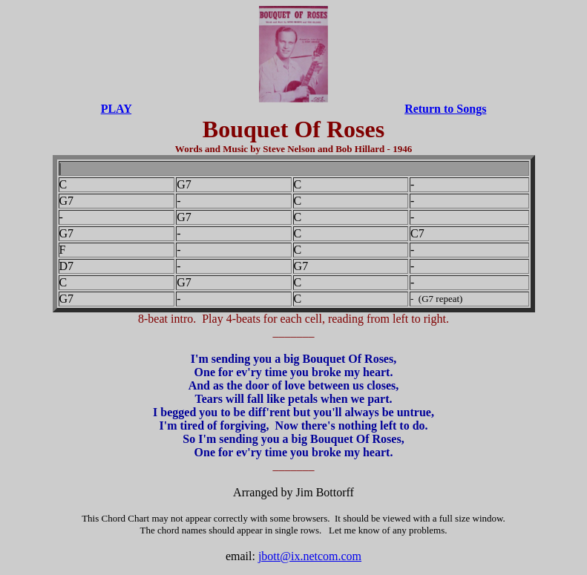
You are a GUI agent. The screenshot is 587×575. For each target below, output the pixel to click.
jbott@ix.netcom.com (309, 556)
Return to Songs (445, 108)
